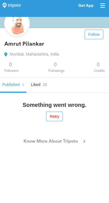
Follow (94, 34)
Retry (54, 116)
